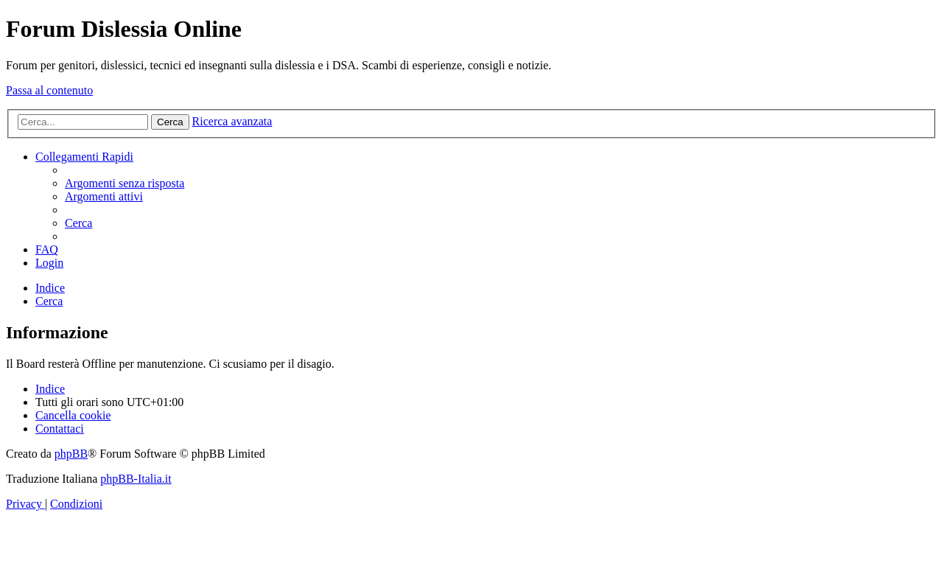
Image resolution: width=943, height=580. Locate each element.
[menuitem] (124, 183)
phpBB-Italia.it (135, 478)
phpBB (71, 453)
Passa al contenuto (49, 90)
